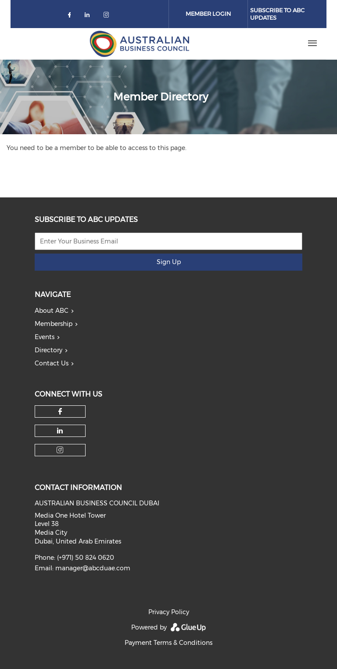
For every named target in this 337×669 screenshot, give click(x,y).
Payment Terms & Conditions (168, 643)
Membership (53, 324)
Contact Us (51, 363)
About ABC (51, 311)
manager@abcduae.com (92, 568)
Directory (48, 350)
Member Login (208, 13)
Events (44, 337)
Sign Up (169, 262)
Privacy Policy (168, 612)
